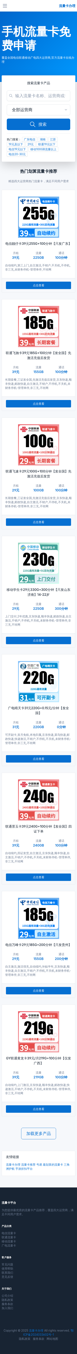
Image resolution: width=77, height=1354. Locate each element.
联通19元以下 (46, 144)
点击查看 (38, 285)
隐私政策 (7, 1300)
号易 (39, 1164)
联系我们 (7, 1272)
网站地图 (52, 1338)
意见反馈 (7, 1276)
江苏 (53, 139)
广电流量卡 (9, 1245)
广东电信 (29, 139)
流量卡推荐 (28, 1164)
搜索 (38, 124)
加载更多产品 (38, 1133)
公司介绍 (7, 1295)
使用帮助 (7, 1268)
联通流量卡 (9, 1237)
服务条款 (7, 1304)
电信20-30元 (17, 154)
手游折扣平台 (24, 1168)
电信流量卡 (9, 1233)
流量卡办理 (13, 1164)
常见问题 (7, 1264)
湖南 (43, 139)
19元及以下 (16, 144)
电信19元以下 (17, 149)
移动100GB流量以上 (43, 149)
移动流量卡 (9, 1241)
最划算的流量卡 (53, 1164)
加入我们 (7, 1308)
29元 (31, 144)
